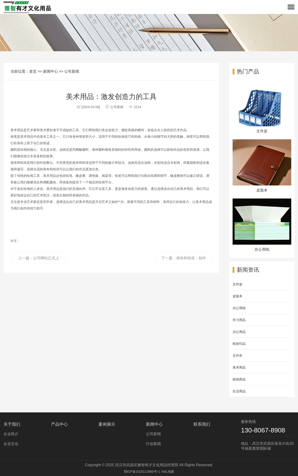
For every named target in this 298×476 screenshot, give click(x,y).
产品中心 (59, 424)
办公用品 (239, 332)
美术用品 (239, 367)
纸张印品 (239, 344)
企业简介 (10, 434)
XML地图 (167, 471)
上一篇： (38, 260)
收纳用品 (239, 379)
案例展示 (106, 424)
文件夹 (237, 355)
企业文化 (10, 444)
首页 (33, 71)
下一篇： (183, 260)
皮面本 (237, 296)
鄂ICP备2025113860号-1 (142, 471)
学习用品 (239, 320)
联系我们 (201, 424)
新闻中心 (50, 71)
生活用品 (239, 391)
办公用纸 (239, 308)
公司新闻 (71, 71)
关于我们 (11, 424)
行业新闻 (153, 444)
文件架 (237, 284)
